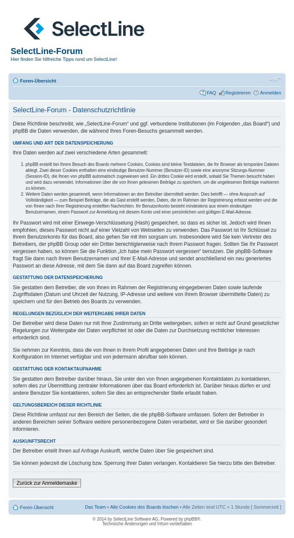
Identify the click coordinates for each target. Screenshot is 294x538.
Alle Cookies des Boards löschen (144, 507)
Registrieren (238, 92)
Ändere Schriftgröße (275, 79)
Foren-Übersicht (38, 80)
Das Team (95, 507)
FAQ (211, 92)
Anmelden (270, 92)
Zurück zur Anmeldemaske (47, 483)
